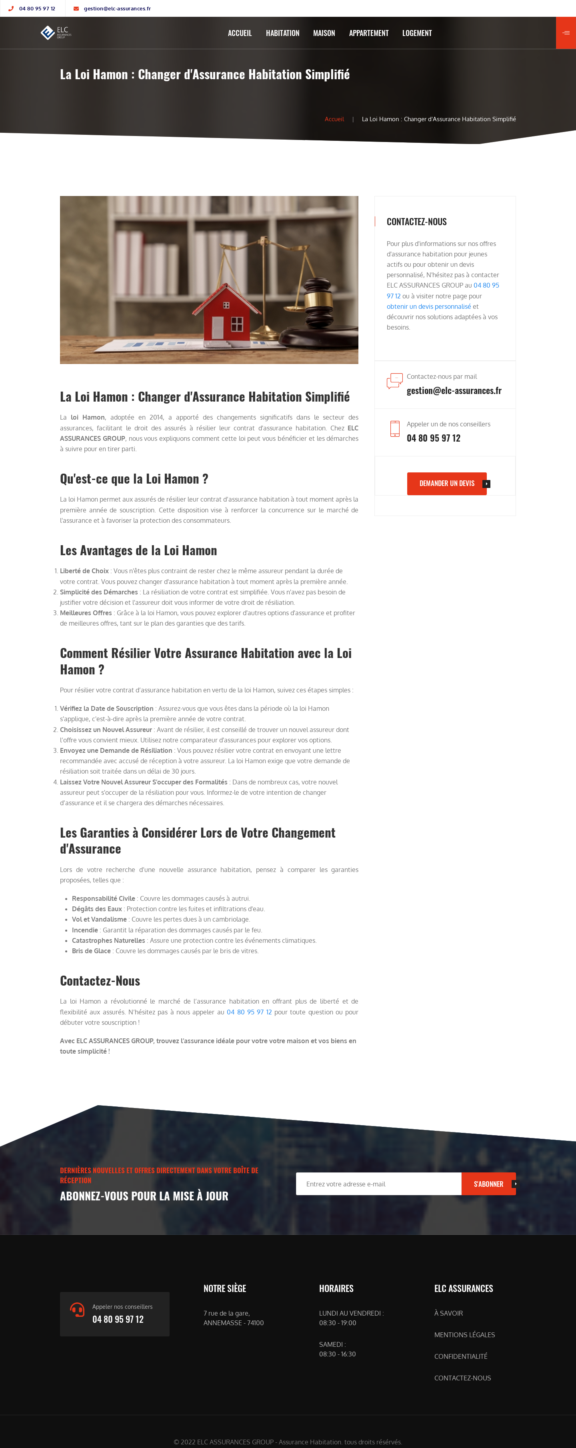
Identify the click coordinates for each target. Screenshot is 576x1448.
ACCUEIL (240, 33)
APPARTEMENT (369, 33)
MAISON (324, 33)
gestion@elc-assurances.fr (117, 8)
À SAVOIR (448, 1313)
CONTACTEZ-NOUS (462, 1378)
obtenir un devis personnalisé (429, 306)
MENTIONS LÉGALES (464, 1335)
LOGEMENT (417, 33)
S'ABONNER (489, 1184)
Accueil (334, 119)
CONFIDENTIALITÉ (461, 1356)
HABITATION (283, 33)
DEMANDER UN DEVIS (447, 483)
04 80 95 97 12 (37, 8)
